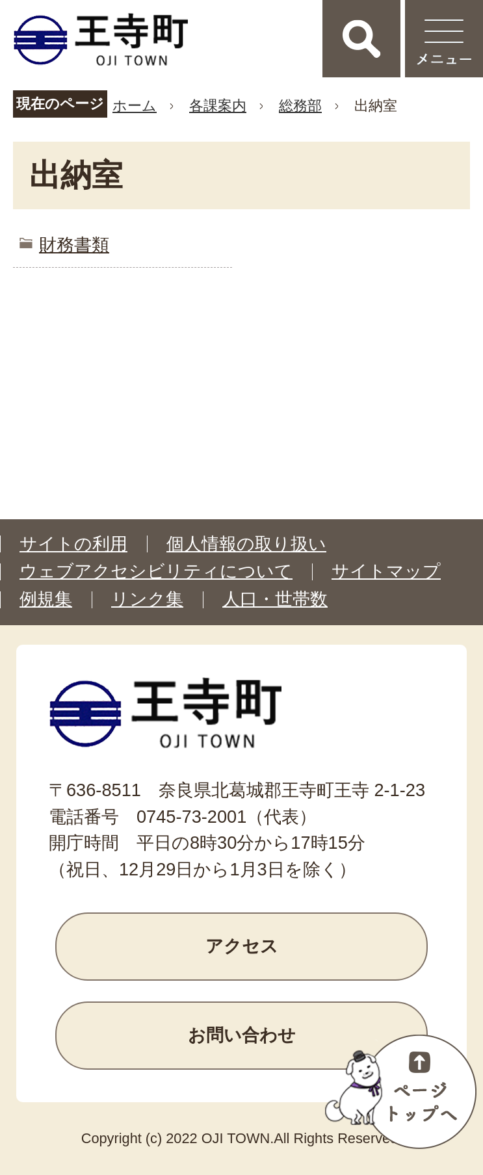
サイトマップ (386, 571)
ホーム (134, 105)
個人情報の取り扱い (246, 544)
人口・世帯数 (275, 599)
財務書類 (74, 245)
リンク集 (147, 599)
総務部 (300, 105)
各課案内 (217, 105)
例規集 (46, 599)
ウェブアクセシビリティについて (156, 571)
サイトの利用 (73, 544)
